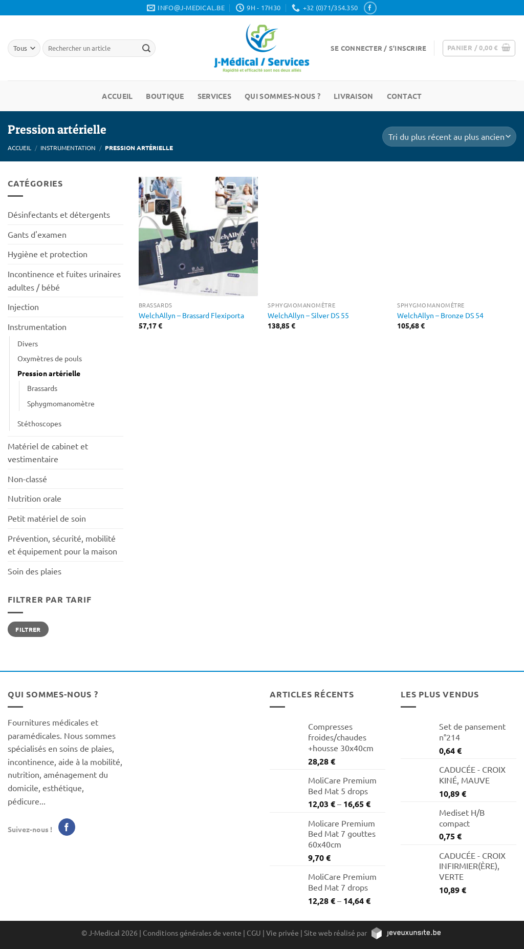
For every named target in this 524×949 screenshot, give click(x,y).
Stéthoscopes (39, 423)
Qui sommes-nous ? (282, 95)
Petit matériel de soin (47, 518)
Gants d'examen (37, 234)
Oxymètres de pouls (49, 358)
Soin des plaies (34, 571)
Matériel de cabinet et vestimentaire (48, 452)
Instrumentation (68, 147)
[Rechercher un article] (146, 48)
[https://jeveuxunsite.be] (405, 932)
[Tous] (24, 47)
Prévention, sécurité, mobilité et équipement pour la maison (62, 544)
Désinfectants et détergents (59, 214)
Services (214, 95)
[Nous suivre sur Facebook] (370, 8)
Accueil (117, 95)
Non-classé (27, 478)
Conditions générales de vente (192, 932)
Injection (23, 306)
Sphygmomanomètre (61, 403)
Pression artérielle (48, 373)
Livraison (354, 95)
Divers (27, 343)
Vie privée (282, 932)
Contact (404, 95)
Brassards (42, 388)
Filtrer (28, 629)
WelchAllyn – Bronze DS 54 (440, 315)
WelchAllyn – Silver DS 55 (308, 315)
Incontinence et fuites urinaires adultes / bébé (64, 280)
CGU (254, 932)
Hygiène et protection (48, 254)
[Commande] (449, 137)
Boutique (165, 95)
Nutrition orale (34, 498)
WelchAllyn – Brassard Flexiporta (191, 315)
